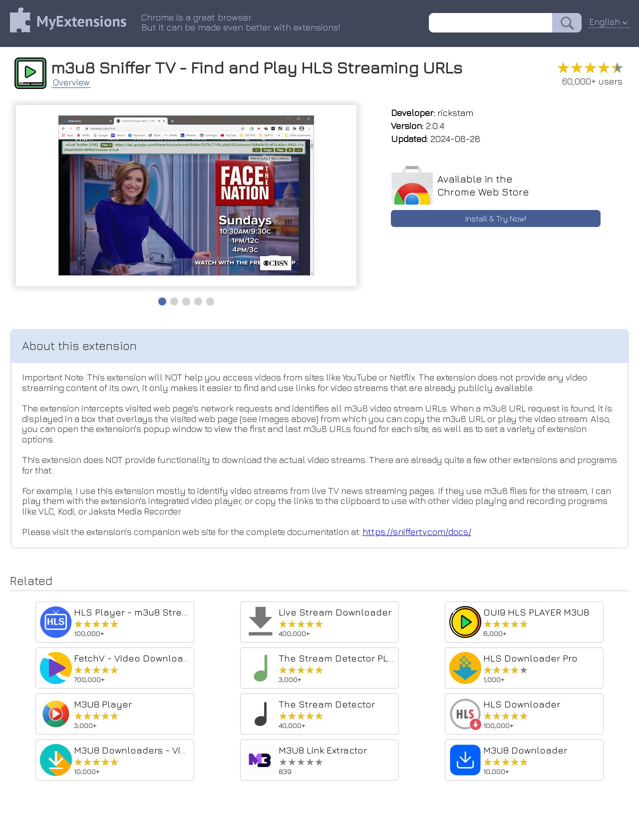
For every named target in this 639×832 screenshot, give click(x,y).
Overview (72, 82)
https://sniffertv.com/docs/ (427, 533)
